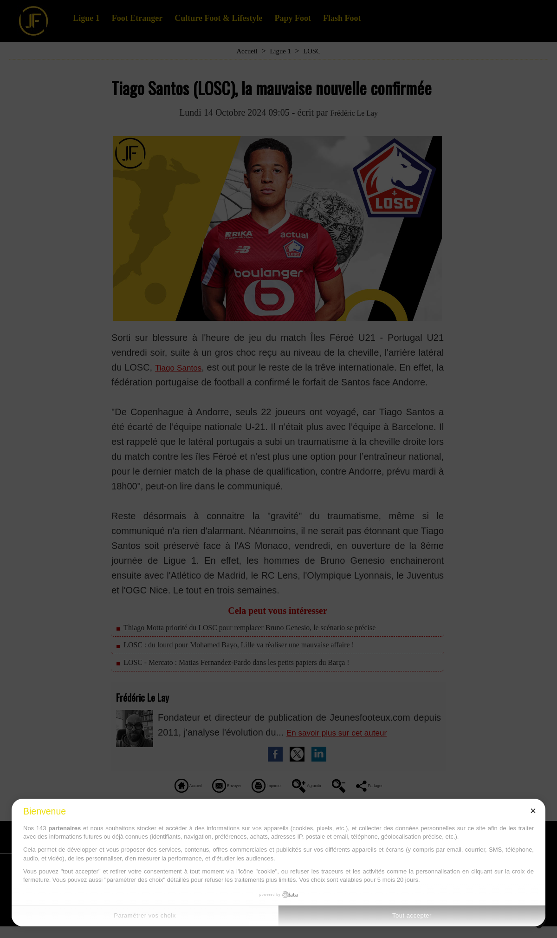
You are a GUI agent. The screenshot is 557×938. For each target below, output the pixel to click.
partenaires (64, 828)
